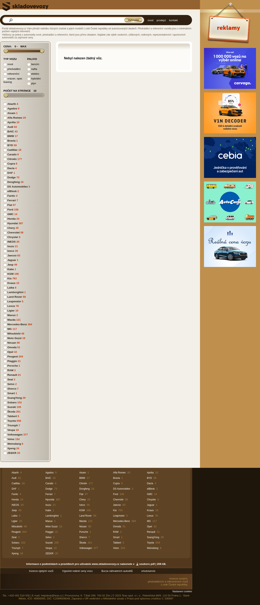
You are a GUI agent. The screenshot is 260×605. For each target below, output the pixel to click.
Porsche (12, 365)
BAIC (10, 131)
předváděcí (12, 69)
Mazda (11, 319)
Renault (12, 374)
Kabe (10, 269)
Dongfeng (13, 182)
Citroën (12, 159)
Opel (10, 351)
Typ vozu (10, 59)
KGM (10, 273)
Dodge (11, 177)
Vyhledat (133, 20)
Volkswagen (15, 434)
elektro (33, 74)
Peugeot (12, 356)
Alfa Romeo (14, 117)
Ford (10, 209)
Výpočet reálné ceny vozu (77, 570)
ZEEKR (11, 452)
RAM (10, 370)
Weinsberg (14, 443)
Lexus (11, 305)
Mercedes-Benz (17, 324)
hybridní (34, 78)
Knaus (11, 283)
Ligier (11, 310)
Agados (12, 108)
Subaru (12, 402)
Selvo (11, 384)
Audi (10, 126)
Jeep (10, 264)
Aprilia (11, 122)
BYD (10, 145)
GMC (10, 214)
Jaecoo (12, 255)
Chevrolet (13, 232)
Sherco (11, 388)
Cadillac (12, 149)
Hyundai (12, 223)
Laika (10, 287)
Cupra (11, 163)
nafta (32, 69)
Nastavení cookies (182, 591)
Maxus (11, 315)
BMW (10, 136)
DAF (10, 172)
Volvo (10, 439)
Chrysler (12, 237)
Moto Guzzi (14, 338)
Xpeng (11, 448)
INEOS (11, 241)
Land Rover (14, 296)
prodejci (161, 20)
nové (8, 64)
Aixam (11, 113)
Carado (12, 154)
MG (9, 328)
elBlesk (12, 191)
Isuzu (10, 246)
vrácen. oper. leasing (13, 80)
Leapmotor (14, 301)
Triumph (12, 425)
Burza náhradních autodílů (117, 570)
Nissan (11, 342)
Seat (10, 379)
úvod (150, 20)
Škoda (11, 411)
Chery (11, 227)
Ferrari (11, 200)
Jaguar (11, 260)
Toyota (11, 420)
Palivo (32, 59)
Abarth (11, 103)
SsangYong (14, 397)
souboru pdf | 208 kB (152, 563)
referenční (11, 74)
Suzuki (11, 407)
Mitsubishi (14, 333)
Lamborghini (15, 292)
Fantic (11, 195)
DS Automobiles (17, 186)
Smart (11, 393)
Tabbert (12, 416)
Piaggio (12, 361)
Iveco (10, 250)
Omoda (12, 347)
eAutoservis (148, 570)
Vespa (11, 429)
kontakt (173, 20)
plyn (31, 83)
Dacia (11, 168)
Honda (11, 218)
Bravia (11, 140)
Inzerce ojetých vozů (41, 570)
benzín (33, 64)
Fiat (9, 204)
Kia (9, 278)
